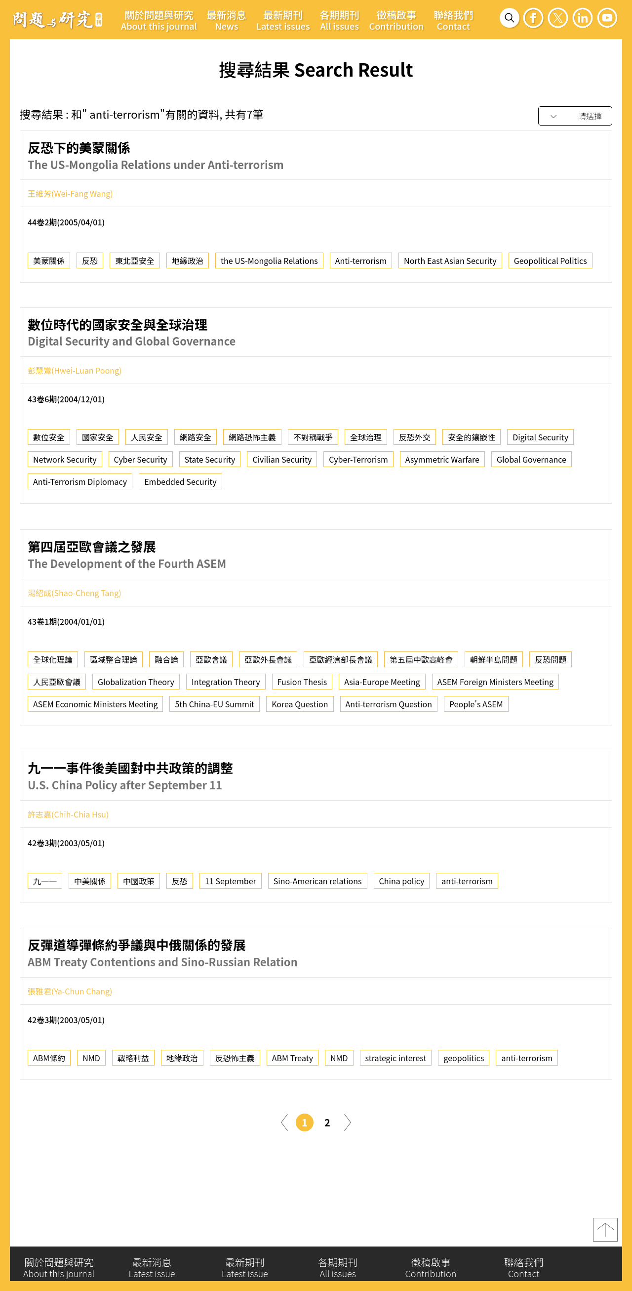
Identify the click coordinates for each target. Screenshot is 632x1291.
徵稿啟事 (396, 19)
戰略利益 (133, 1102)
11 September (230, 925)
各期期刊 (339, 19)
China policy (402, 925)
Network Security (65, 465)
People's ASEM (476, 748)
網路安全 (195, 442)
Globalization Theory (136, 726)
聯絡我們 (453, 19)
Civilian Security (282, 465)
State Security (210, 465)
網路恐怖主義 (252, 442)
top (605, 1236)
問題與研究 (57, 19)
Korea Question (300, 748)
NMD (91, 1102)
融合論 (166, 703)
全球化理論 (53, 703)
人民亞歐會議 (56, 726)
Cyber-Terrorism (358, 465)
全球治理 (366, 442)
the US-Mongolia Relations (269, 265)
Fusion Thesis (302, 726)
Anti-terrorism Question (389, 748)
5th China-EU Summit (214, 748)
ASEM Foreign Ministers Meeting (495, 726)
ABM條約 (49, 1102)
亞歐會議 (211, 703)
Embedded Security (180, 487)
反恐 (90, 265)
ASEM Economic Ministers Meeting (95, 748)
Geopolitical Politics (550, 265)
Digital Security (540, 442)
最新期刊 (283, 19)
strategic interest (396, 1102)
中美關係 (90, 925)
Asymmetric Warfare (442, 465)
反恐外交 (415, 442)
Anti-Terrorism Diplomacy (80, 487)
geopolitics (463, 1102)
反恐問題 (550, 703)
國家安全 (98, 442)
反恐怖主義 (235, 1102)
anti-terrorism (467, 925)
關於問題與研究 (159, 19)
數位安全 (49, 442)
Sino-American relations (318, 925)
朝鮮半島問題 (493, 703)
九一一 (45, 925)
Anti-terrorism (361, 265)
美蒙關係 (49, 265)
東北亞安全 (135, 265)
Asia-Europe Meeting (382, 726)
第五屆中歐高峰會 (421, 703)
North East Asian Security (450, 265)
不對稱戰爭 (313, 442)
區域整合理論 (113, 703)
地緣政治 (187, 265)
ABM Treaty (292, 1102)
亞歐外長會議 (268, 703)
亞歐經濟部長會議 (340, 703)
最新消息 (226, 19)
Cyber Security (140, 465)
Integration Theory (226, 726)
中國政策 (139, 925)
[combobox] (575, 116)
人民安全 (146, 442)
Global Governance (531, 465)
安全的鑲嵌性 (471, 442)
